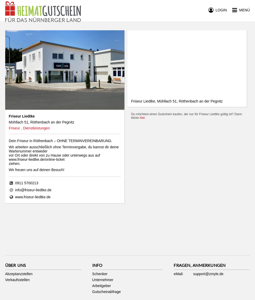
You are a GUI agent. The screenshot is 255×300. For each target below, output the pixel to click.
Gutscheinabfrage (106, 292)
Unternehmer (103, 280)
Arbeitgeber (101, 286)
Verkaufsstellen (17, 280)
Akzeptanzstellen (19, 274)
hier (142, 118)
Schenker (100, 274)
